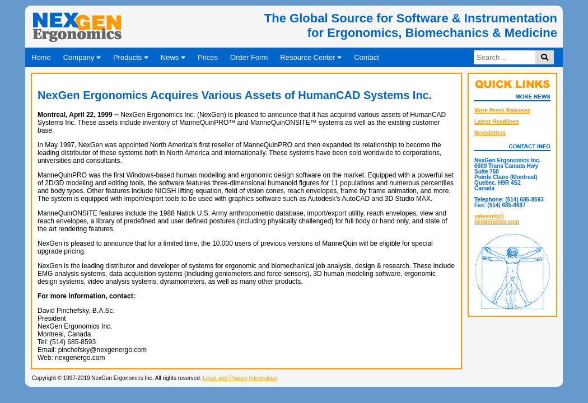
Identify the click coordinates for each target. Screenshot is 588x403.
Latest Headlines (496, 122)
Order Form (249, 57)
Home (41, 57)
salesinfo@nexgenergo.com (496, 219)
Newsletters (490, 133)
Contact (366, 57)
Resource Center (311, 57)
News (173, 57)
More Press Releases (502, 110)
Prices (208, 57)
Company (82, 57)
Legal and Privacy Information (240, 378)
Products (130, 57)
